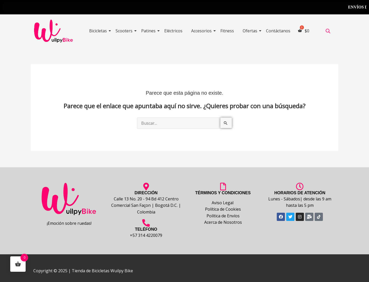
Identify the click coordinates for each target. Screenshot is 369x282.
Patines (149, 31)
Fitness (227, 31)
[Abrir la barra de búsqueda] (328, 31)
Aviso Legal (223, 203)
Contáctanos (278, 31)
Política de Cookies (223, 209)
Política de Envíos (223, 216)
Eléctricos (173, 31)
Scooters (125, 31)
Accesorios (202, 31)
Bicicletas (99, 31)
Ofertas (251, 31)
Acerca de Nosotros (223, 222)
